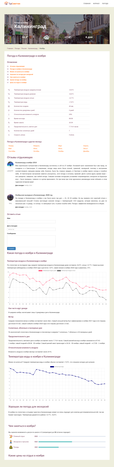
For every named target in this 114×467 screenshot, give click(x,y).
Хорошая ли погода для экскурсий (21, 74)
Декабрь (86, 151)
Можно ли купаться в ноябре (19, 71)
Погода (105, 3)
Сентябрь (11, 151)
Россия (24, 48)
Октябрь (36, 151)
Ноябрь (61, 151)
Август (85, 148)
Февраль (36, 146)
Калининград (32, 48)
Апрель (86, 146)
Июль (60, 148)
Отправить (11, 248)
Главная (86, 3)
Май (9, 148)
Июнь (35, 148)
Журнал (96, 3)
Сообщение (11, 233)
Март (60, 146)
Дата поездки (12, 226)
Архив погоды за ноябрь (18, 80)
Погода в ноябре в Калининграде (21, 69)
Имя (8, 218)
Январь (11, 146)
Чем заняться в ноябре (17, 77)
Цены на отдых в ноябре (18, 82)
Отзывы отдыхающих (17, 66)
